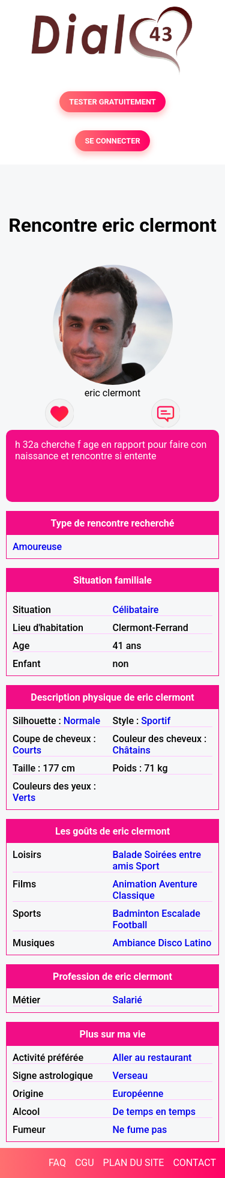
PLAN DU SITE (133, 1162)
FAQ (57, 1162)
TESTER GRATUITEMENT (112, 101)
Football (130, 925)
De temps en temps (154, 1111)
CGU (84, 1162)
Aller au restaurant (152, 1057)
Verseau (130, 1075)
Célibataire (136, 609)
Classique (134, 895)
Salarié (127, 1000)
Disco (170, 943)
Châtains (132, 750)
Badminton (136, 913)
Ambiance (134, 943)
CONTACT (194, 1162)
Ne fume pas (140, 1129)
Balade (127, 854)
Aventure (178, 884)
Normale (82, 720)
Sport (147, 866)
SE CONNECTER (112, 140)
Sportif (155, 720)
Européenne (138, 1093)
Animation (135, 884)
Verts (24, 797)
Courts (27, 750)
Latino (198, 943)
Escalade (180, 913)
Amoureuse (37, 546)
